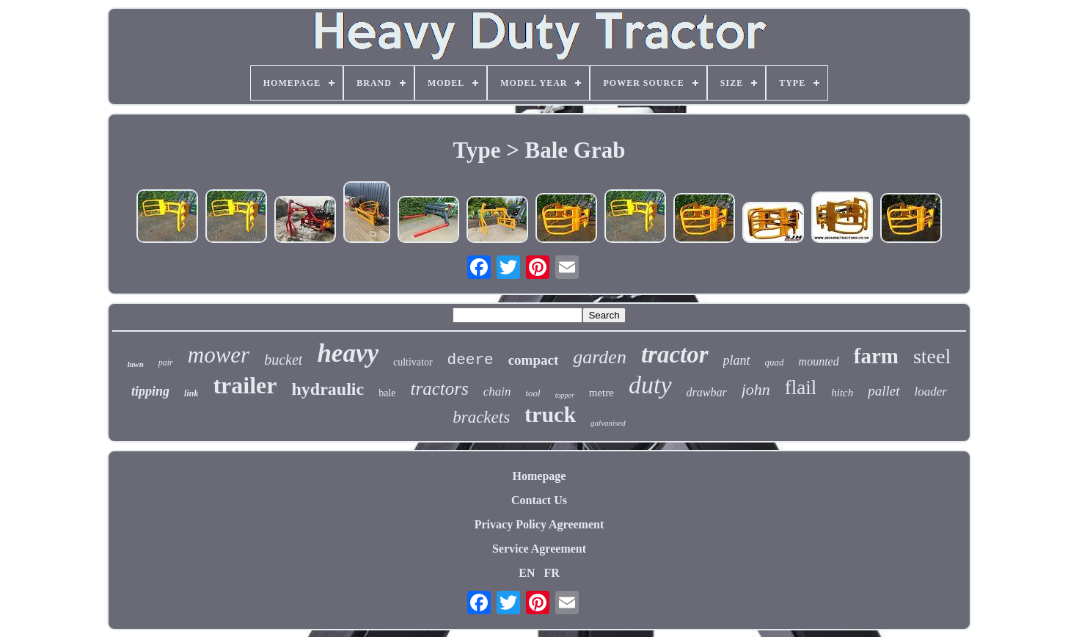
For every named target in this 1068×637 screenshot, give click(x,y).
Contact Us (539, 500)
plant (736, 360)
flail (800, 387)
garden (599, 357)
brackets (481, 417)
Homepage (539, 476)
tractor (675, 354)
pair (165, 362)
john (756, 389)
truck (550, 414)
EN (527, 573)
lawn (136, 364)
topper (564, 395)
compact (533, 360)
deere (470, 360)
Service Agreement (539, 548)
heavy (347, 353)
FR (551, 573)
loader (931, 391)
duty (650, 384)
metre (601, 392)
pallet (883, 390)
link (191, 393)
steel (932, 356)
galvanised (608, 422)
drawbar (707, 392)
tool (532, 392)
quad (774, 362)
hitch (842, 392)
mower (218, 355)
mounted (819, 361)
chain (497, 391)
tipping (150, 391)
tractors (439, 388)
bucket (283, 360)
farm (876, 356)
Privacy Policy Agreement (539, 524)
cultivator (413, 362)
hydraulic (327, 388)
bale (386, 392)
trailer (245, 385)
